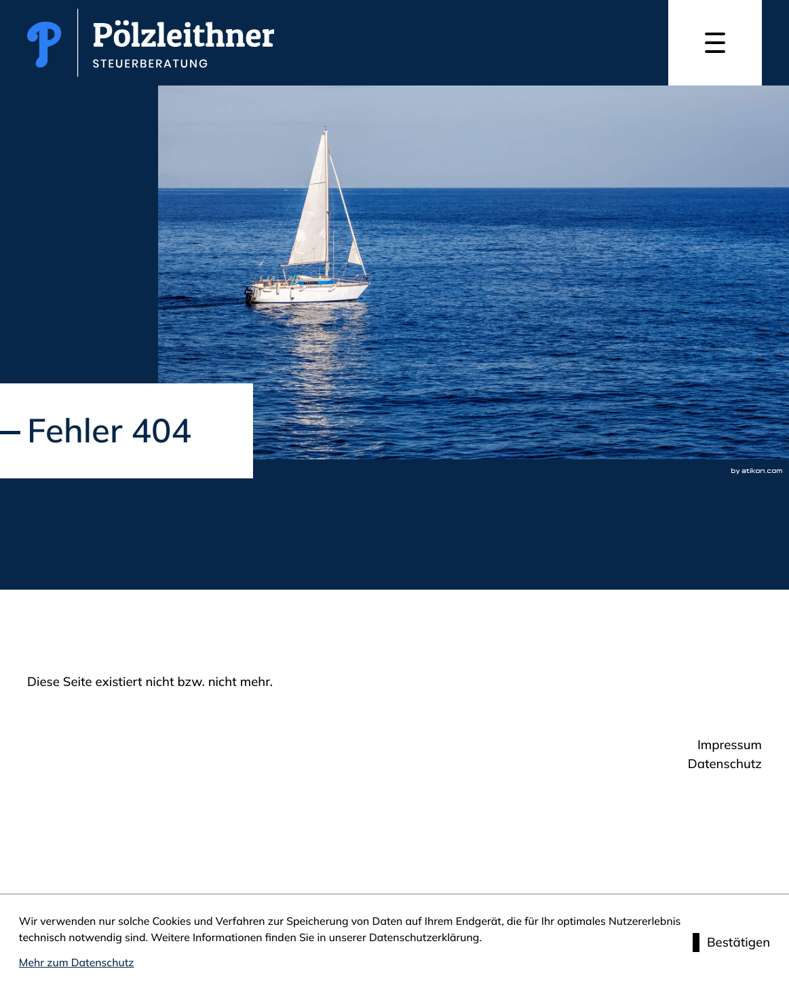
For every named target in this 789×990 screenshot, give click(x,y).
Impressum (729, 744)
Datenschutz (725, 763)
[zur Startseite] (150, 42)
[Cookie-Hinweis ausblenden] (731, 942)
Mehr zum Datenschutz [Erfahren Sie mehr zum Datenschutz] (76, 962)
